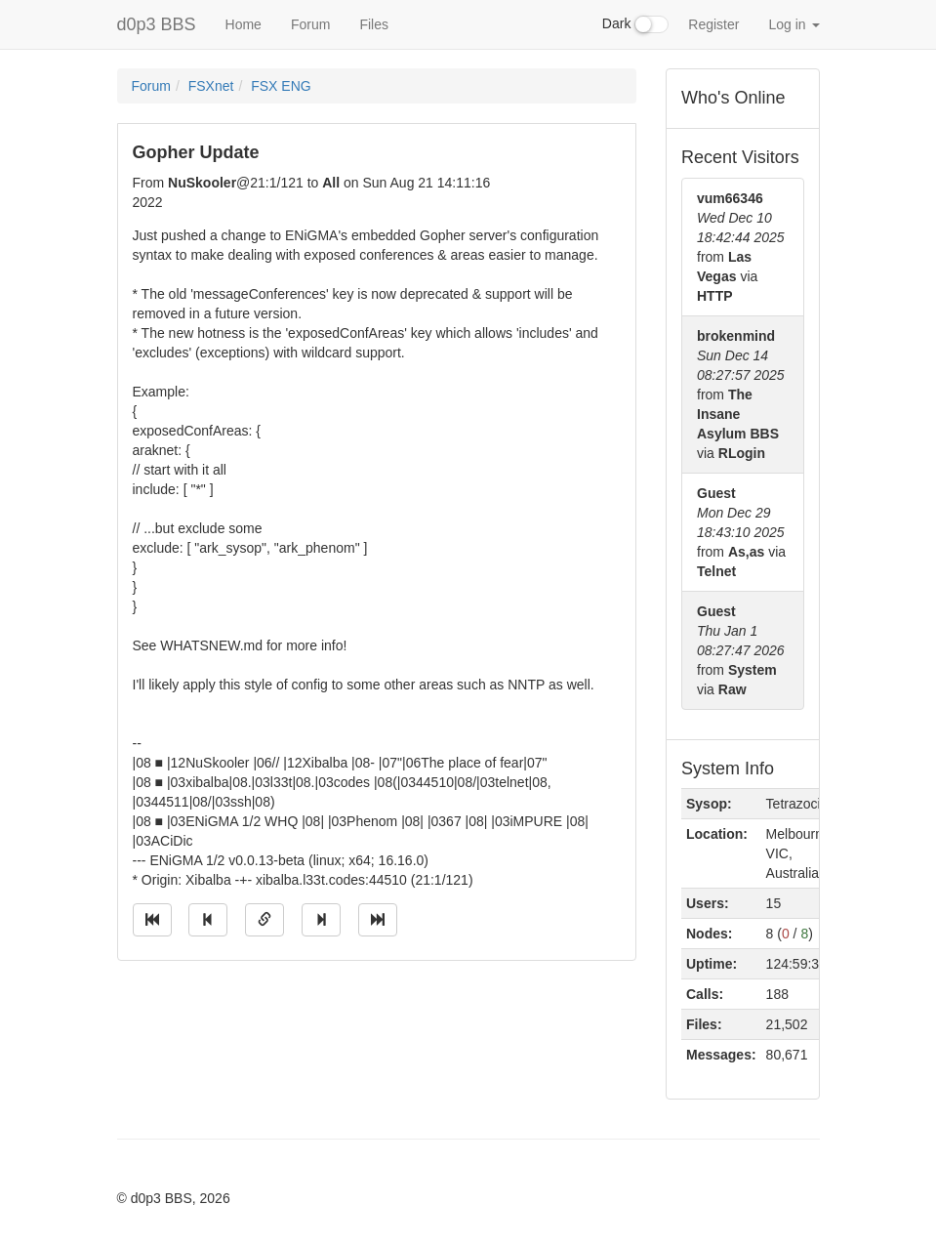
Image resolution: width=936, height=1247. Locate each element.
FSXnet (211, 86)
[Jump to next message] (321, 919)
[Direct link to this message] (264, 919)
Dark (635, 24)
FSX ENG (280, 86)
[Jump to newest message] (377, 919)
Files (373, 24)
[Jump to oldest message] (152, 919)
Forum (310, 24)
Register (713, 24)
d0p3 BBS (156, 24)
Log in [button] (793, 24)
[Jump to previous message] (207, 919)
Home (243, 24)
